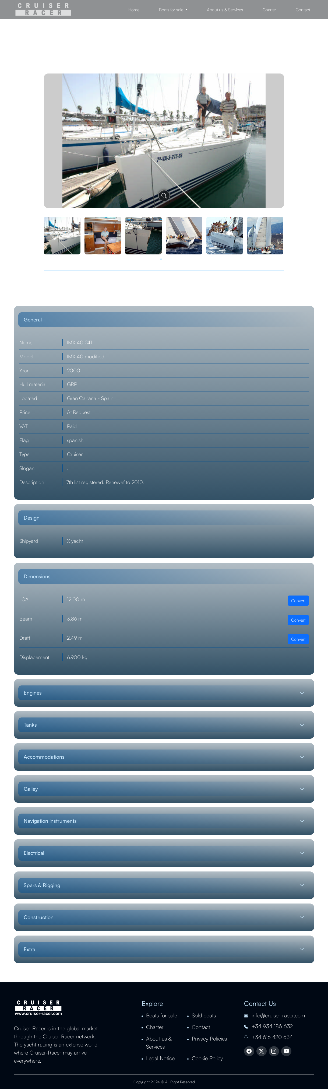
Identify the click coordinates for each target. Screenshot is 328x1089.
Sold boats (204, 1015)
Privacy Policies (209, 1038)
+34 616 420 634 (268, 1037)
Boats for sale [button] (171, 9)
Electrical (34, 853)
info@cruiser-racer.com (274, 1015)
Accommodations (44, 757)
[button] (161, 259)
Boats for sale (161, 1015)
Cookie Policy (207, 1058)
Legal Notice (160, 1058)
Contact (303, 9)
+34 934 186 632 (268, 1026)
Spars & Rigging (42, 885)
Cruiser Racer (43, 9)
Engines (33, 692)
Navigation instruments (50, 821)
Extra (29, 949)
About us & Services (225, 9)
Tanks (30, 725)
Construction (39, 917)
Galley (31, 789)
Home (133, 9)
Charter (269, 9)
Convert (298, 600)
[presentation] (19, 149)
